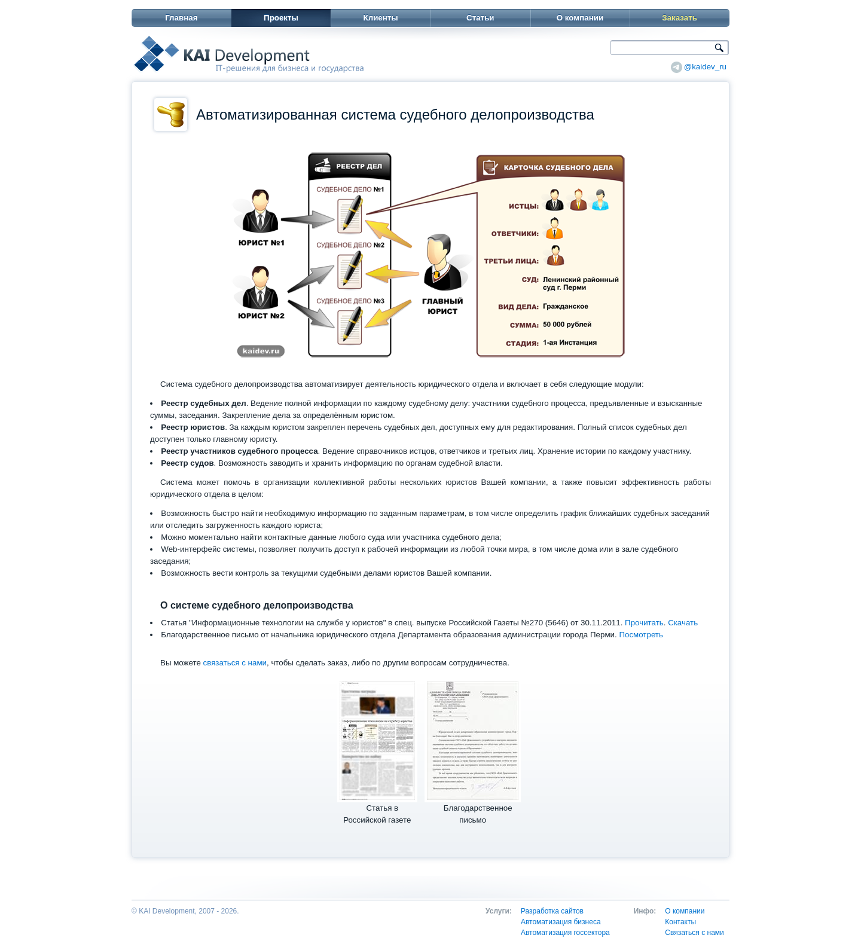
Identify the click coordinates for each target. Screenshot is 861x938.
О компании (580, 17)
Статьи (480, 17)
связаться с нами (235, 662)
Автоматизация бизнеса (561, 922)
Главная (181, 17)
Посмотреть (640, 634)
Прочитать (644, 622)
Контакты (680, 922)
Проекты (281, 17)
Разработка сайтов (552, 911)
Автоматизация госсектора (565, 932)
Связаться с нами (694, 932)
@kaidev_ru (705, 66)
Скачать (683, 622)
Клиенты (381, 17)
